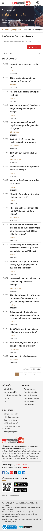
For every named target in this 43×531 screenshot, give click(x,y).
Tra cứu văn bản (29, 389)
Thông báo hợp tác (11, 432)
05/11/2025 (13, 352)
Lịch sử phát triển (10, 392)
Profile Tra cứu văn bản (12, 395)
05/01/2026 (13, 74)
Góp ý (6, 401)
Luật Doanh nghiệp (24, 519)
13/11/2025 (13, 291)
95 (34, 374)
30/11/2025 (13, 190)
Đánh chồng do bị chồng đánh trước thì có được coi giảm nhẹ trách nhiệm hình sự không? (24, 248)
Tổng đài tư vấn (29, 404)
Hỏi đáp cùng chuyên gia (11, 29)
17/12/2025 (13, 135)
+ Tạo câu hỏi (34, 47)
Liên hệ (6, 398)
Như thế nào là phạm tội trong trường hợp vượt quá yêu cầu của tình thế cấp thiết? (24, 264)
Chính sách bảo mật (11, 423)
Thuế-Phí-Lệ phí (15, 159)
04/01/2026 (13, 101)
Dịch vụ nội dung (30, 401)
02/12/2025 (13, 176)
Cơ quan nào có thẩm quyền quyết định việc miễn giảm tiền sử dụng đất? (24, 125)
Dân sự (12, 335)
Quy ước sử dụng (10, 420)
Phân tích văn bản (30, 392)
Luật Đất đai (36, 519)
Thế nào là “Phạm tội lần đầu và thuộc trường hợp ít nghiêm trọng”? (25, 108)
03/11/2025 (13, 363)
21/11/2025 (13, 220)
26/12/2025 (13, 118)
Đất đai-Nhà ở (14, 132)
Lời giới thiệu (8, 389)
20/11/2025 (13, 240)
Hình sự (12, 71)
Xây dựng (13, 84)
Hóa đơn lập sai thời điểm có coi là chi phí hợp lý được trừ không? (25, 281)
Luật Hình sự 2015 (9, 522)
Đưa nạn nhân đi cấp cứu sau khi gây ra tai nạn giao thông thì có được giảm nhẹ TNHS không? (25, 315)
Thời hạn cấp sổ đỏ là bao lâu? (24, 356)
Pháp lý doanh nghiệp (31, 398)
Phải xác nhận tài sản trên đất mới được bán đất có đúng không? (24, 211)
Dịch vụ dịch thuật (30, 395)
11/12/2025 (13, 162)
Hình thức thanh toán (11, 417)
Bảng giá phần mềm (11, 414)
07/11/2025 (13, 308)
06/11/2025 (13, 338)
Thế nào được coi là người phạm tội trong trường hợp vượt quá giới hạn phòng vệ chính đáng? (25, 298)
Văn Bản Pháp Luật (9, 519)
